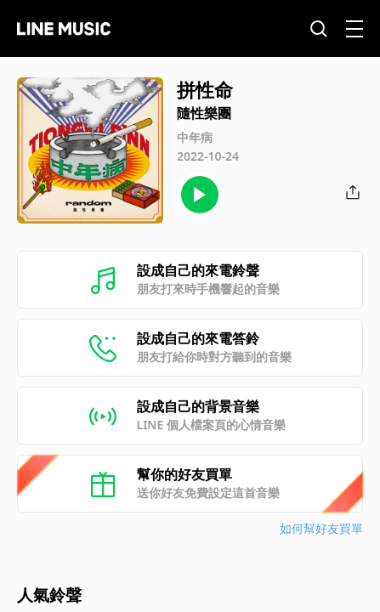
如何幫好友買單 (321, 528)
